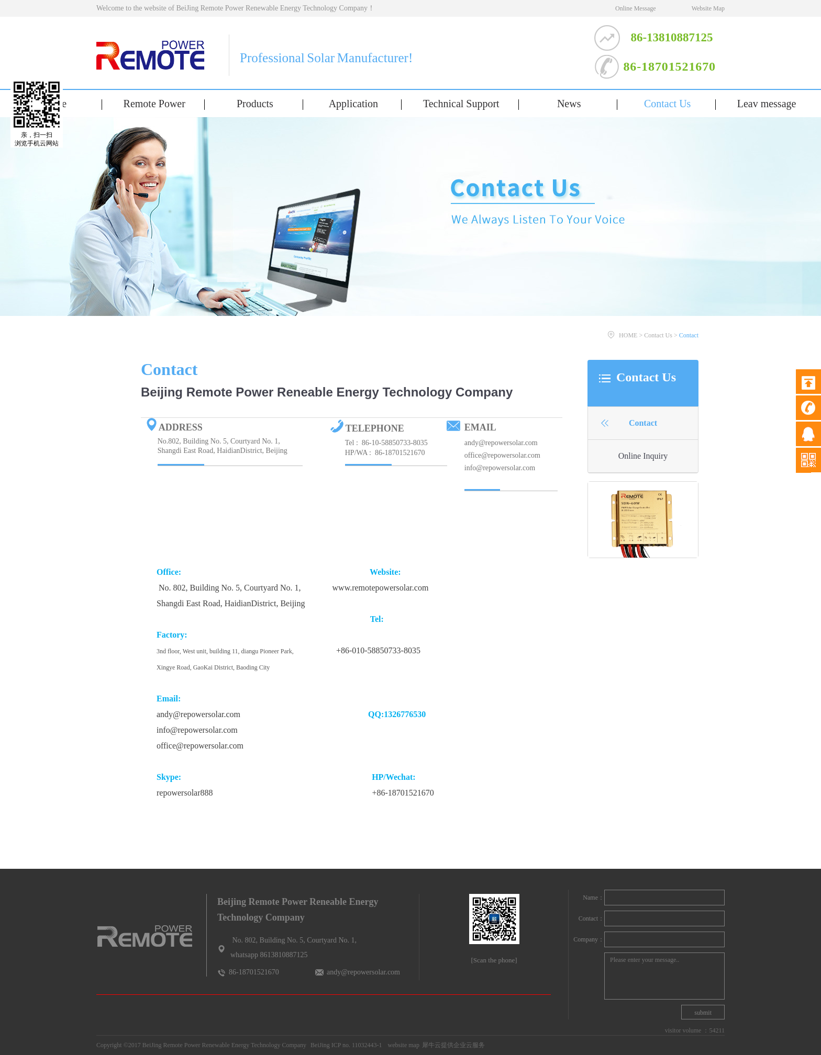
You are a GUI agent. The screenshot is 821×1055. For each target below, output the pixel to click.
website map (402, 1045)
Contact (688, 335)
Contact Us (658, 335)
